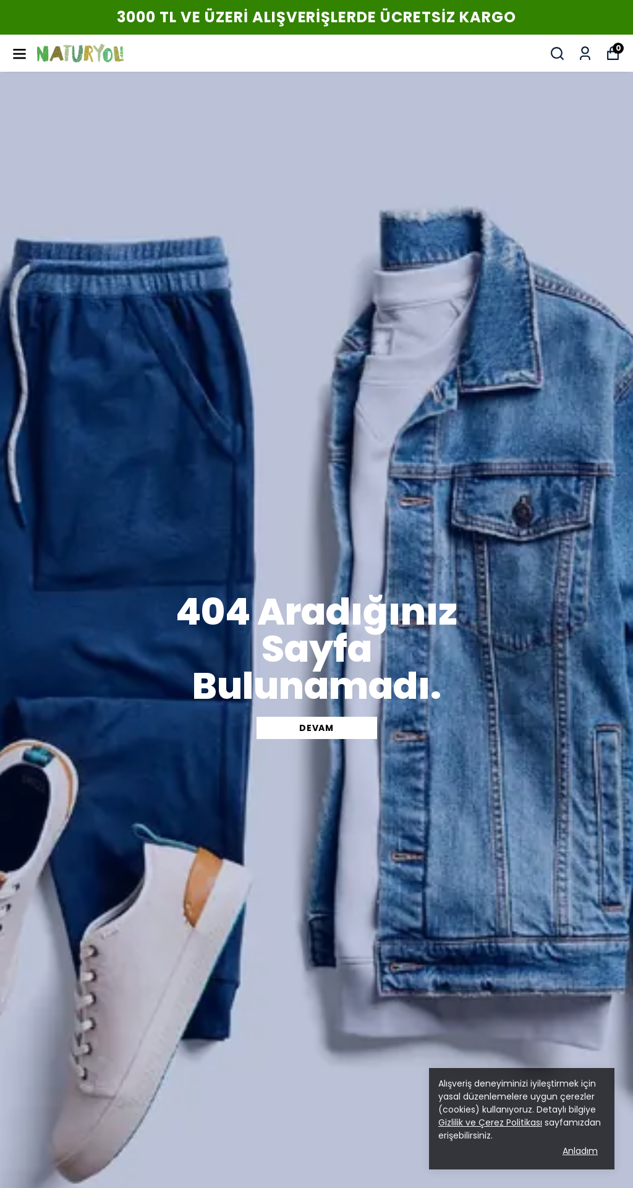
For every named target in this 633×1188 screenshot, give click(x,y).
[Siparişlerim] (585, 53)
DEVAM (316, 728)
